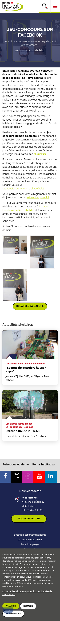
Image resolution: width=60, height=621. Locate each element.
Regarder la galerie (30, 306)
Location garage (30, 544)
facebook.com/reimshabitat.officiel (23, 188)
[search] (45, 6)
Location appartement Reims (30, 535)
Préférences (13, 613)
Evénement (39, 363)
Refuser (28, 606)
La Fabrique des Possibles (19, 427)
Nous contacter (29, 519)
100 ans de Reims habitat (29, 50)
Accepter (11, 606)
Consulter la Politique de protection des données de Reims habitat (27, 593)
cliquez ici (40, 154)
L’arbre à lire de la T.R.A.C (23, 431)
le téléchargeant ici (38, 197)
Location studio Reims (30, 540)
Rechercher (44, 6)
